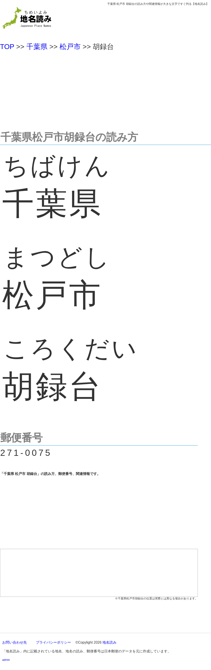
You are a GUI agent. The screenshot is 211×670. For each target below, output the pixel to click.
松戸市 (70, 47)
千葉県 (36, 47)
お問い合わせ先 (14, 642)
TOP (7, 47)
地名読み (109, 642)
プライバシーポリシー (53, 642)
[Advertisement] (105, 89)
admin (6, 659)
